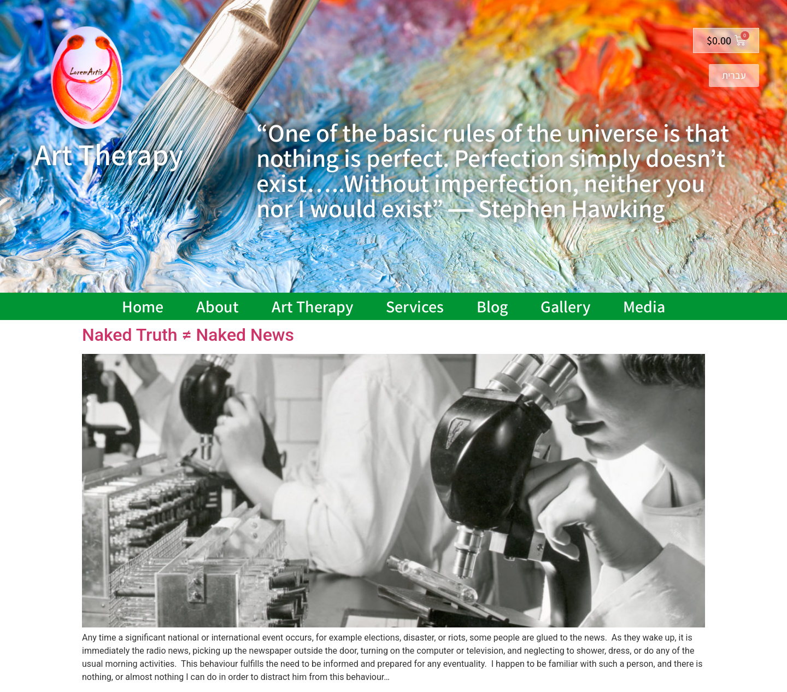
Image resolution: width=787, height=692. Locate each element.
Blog (492, 306)
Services (415, 306)
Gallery (565, 306)
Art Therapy (312, 306)
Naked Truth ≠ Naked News (188, 334)
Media (644, 306)
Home (142, 306)
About (217, 306)
